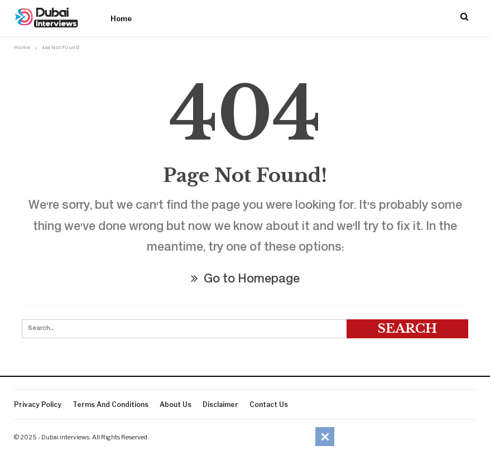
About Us (175, 404)
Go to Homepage (245, 280)
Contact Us (268, 404)
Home (121, 18)
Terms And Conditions (110, 404)
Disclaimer (220, 404)
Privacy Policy (37, 404)
